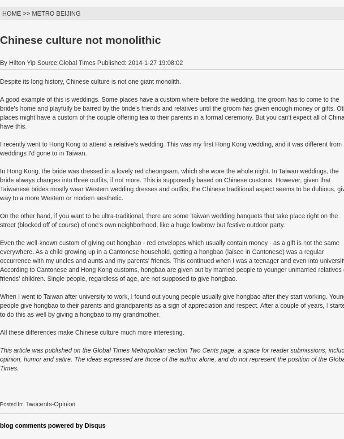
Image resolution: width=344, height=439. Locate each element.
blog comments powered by (53, 425)
